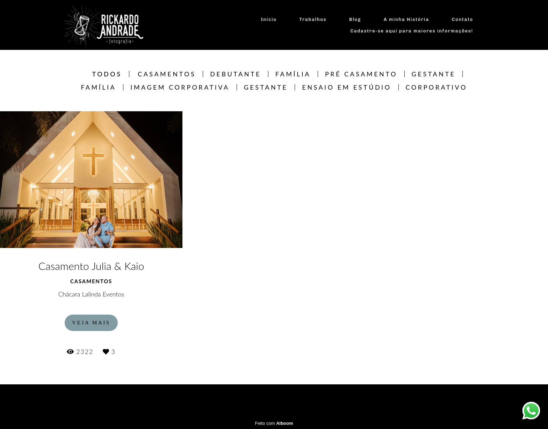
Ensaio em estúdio (346, 87)
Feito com (274, 423)
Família (293, 74)
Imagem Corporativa (179, 87)
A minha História (406, 19)
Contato (462, 19)
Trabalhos (312, 19)
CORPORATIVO (436, 87)
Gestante (434, 74)
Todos (107, 74)
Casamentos (167, 74)
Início (268, 19)
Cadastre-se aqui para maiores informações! (412, 30)
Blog (355, 19)
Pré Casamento (361, 74)
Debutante (235, 74)
